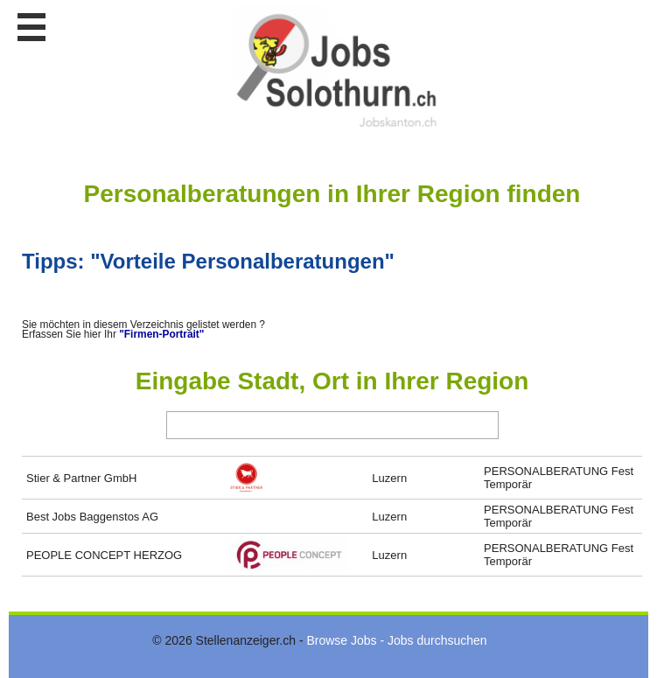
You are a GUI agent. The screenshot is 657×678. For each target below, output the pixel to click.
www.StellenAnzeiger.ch (337, 69)
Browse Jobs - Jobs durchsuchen (396, 640)
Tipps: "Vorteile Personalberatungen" (208, 261)
